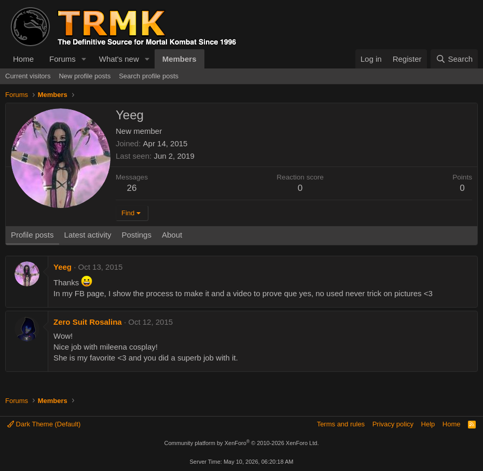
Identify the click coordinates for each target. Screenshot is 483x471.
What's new (119, 58)
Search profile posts (148, 76)
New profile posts (85, 76)
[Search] (454, 58)
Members (179, 58)
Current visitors (27, 76)
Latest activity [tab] (88, 234)
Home (23, 58)
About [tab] (172, 234)
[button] (84, 58)
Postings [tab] (136, 234)
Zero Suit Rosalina (87, 321)
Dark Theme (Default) (43, 424)
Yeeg (62, 266)
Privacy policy (392, 424)
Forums (62, 58)
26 (132, 188)
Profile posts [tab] (32, 234)
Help (428, 424)
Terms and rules (341, 424)
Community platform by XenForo (241, 443)
